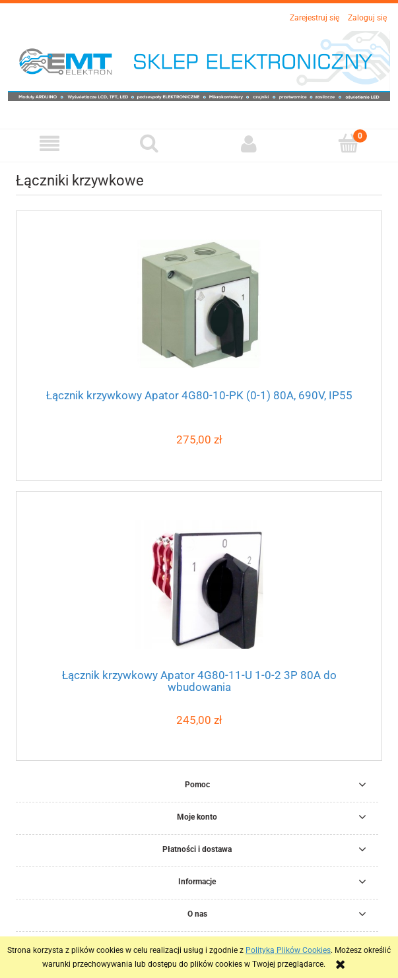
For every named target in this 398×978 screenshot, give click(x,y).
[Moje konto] (249, 143)
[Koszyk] (348, 142)
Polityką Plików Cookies (288, 950)
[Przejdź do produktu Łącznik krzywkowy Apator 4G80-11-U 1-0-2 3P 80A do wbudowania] (199, 584)
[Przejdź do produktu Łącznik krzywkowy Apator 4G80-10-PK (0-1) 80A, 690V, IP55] (199, 304)
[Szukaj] (149, 142)
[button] (50, 143)
